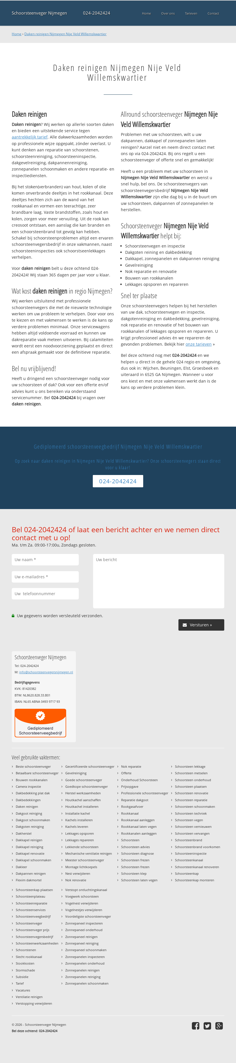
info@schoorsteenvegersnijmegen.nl (46, 672)
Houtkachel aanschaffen (83, 800)
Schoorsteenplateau (30, 896)
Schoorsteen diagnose (137, 853)
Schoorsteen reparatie (191, 800)
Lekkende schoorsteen (82, 847)
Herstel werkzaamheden (83, 793)
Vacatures (23, 990)
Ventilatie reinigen (29, 997)
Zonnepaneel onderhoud (84, 930)
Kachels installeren (79, 820)
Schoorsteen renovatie (191, 793)
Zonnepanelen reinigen (82, 970)
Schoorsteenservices (31, 910)
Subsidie (22, 977)
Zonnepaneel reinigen (81, 937)
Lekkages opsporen (79, 833)
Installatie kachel (77, 813)
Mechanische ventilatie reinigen (88, 853)
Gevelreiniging (75, 773)
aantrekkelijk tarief (30, 137)
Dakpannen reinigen (31, 873)
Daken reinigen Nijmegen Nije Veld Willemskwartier (65, 33)
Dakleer (21, 867)
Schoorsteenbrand (188, 840)
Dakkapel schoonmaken (33, 860)
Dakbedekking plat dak (33, 793)
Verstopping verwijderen (34, 1003)
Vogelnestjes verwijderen (83, 910)
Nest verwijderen (77, 873)
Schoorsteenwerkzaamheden (37, 943)
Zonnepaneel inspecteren (84, 923)
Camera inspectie (28, 786)
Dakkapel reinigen (29, 840)
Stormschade (25, 970)
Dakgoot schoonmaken (33, 820)
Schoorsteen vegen (189, 820)
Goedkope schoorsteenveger (86, 786)
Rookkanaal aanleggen (138, 820)
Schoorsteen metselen (191, 773)
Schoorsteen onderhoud (193, 780)
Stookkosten (25, 963)
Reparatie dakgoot (134, 800)
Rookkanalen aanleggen (139, 833)
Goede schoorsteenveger (83, 780)
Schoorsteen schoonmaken (195, 806)
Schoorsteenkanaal (189, 860)
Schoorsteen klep (134, 873)
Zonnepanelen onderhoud (85, 963)
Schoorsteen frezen (135, 860)
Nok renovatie (75, 880)
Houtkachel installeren (82, 806)
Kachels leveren (76, 826)
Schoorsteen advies (135, 847)
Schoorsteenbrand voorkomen (197, 847)
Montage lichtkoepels (81, 867)
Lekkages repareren (79, 840)
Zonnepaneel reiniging (82, 943)
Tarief (20, 983)
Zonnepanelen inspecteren (85, 957)
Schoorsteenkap (187, 873)
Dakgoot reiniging (29, 813)
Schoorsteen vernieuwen (193, 826)
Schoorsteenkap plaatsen (34, 890)
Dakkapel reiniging (29, 847)
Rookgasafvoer (132, 806)
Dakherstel (24, 833)
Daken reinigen (27, 806)
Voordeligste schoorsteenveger (88, 916)
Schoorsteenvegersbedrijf (34, 937)
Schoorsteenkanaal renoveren (197, 867)
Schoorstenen (26, 950)
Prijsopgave (129, 786)
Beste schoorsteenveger (33, 766)
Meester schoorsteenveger (84, 860)
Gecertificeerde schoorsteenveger (89, 766)
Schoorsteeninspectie (190, 853)
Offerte (126, 773)
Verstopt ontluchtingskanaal (86, 890)
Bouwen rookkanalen (32, 780)
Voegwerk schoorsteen (82, 896)
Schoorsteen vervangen (192, 833)
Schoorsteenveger (29, 923)
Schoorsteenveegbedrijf (33, 916)
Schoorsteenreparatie (31, 903)
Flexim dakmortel (29, 880)
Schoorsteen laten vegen (139, 880)
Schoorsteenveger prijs (32, 930)
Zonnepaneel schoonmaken (86, 950)
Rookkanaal (130, 813)
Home (16, 33)
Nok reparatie (131, 766)
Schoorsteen (130, 840)
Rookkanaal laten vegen (139, 826)
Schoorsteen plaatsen (191, 786)
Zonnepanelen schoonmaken (87, 983)
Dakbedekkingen (28, 800)
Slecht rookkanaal (29, 957)
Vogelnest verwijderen (81, 903)
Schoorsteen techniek (191, 813)
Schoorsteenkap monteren (194, 880)
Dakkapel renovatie (30, 853)
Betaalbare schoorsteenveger (37, 773)
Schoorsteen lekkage (190, 766)
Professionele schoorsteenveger (144, 793)
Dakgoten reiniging (30, 826)
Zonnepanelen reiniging (83, 977)
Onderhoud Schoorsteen (139, 780)
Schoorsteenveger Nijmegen (39, 13)
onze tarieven (199, 344)
